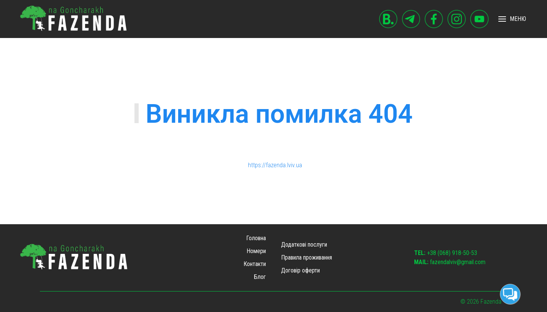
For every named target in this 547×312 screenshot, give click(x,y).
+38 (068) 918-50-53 (445, 253)
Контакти (254, 264)
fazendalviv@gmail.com (449, 262)
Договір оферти (300, 270)
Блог (260, 276)
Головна (256, 238)
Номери (256, 251)
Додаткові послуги (304, 244)
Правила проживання (306, 257)
